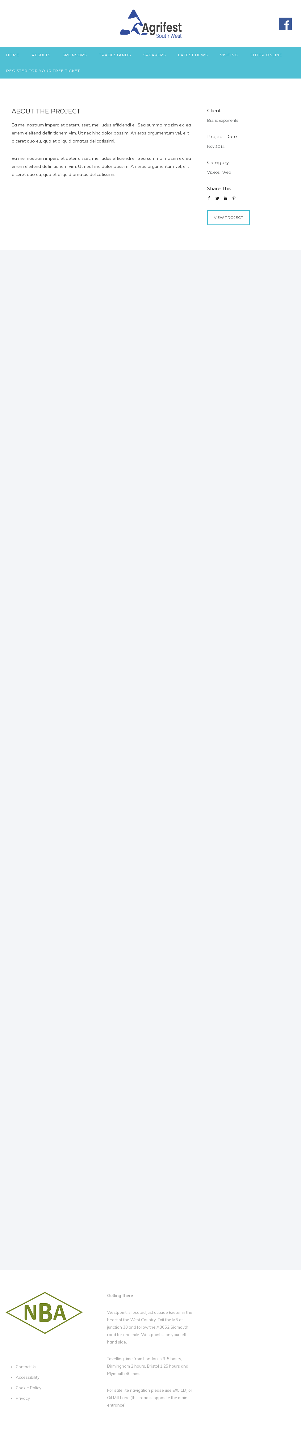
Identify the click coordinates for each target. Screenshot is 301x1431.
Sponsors (75, 55)
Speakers (154, 55)
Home (12, 55)
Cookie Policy (28, 1387)
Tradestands (115, 55)
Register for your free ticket (43, 70)
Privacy (23, 1398)
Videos (213, 172)
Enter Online (266, 55)
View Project (228, 217)
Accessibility (28, 1377)
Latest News (193, 55)
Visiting (229, 55)
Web (226, 172)
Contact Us (26, 1366)
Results (41, 55)
